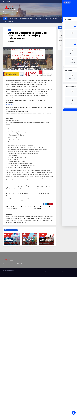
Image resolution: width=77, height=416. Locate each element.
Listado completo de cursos (66, 36)
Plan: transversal (10, 104)
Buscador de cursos (52, 18)
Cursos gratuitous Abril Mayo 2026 (11, 240)
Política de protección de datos (47, 271)
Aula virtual (40, 18)
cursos (7, 237)
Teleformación (9, 21)
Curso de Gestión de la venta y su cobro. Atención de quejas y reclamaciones (27, 35)
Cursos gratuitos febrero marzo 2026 (46, 240)
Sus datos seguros (60, 271)
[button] (73, 20)
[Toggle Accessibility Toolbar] (74, 413)
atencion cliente (19, 43)
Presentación (13, 18)
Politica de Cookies (68, 274)
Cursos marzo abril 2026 (28, 240)
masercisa (11, 41)
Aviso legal (70, 271)
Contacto (64, 18)
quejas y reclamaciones (28, 43)
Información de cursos (26, 18)
